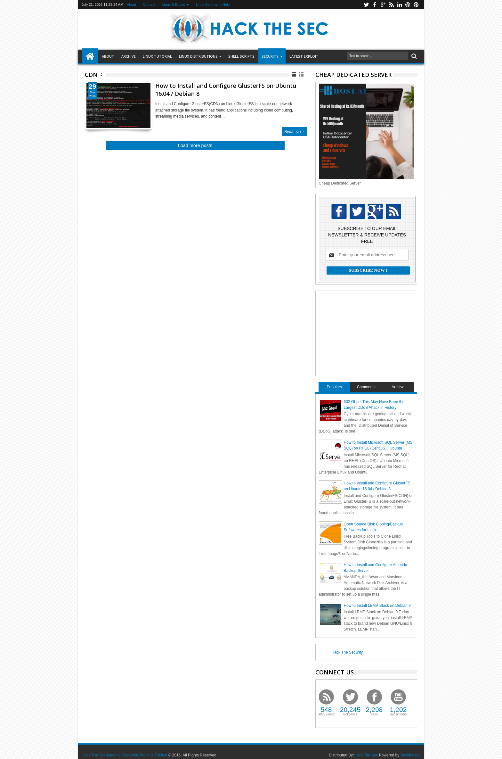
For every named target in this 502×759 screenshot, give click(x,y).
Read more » (294, 131)
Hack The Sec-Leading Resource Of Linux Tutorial (124, 755)
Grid (301, 74)
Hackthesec (410, 755)
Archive (128, 56)
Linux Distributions (198, 56)
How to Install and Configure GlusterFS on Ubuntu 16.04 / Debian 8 (225, 89)
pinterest (416, 4)
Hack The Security (347, 652)
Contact (149, 4)
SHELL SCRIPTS (241, 56)
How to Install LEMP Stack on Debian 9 (377, 605)
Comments (366, 387)
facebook (374, 4)
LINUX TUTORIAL (157, 56)
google (383, 4)
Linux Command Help (213, 4)
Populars (334, 387)
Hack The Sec (366, 755)
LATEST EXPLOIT (304, 56)
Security (270, 56)
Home (90, 56)
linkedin (399, 4)
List (294, 74)
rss (391, 4)
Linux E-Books (173, 4)
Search (413, 56)
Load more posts (195, 145)
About (131, 4)
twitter (366, 4)
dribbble (408, 4)
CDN (91, 74)
